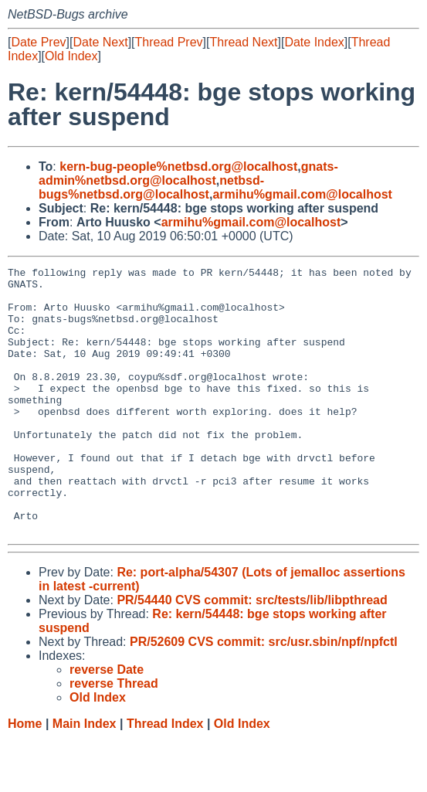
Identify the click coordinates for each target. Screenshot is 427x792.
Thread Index (165, 777)
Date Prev (38, 42)
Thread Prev (169, 42)
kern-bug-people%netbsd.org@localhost (178, 166)
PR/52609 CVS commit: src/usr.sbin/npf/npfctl (264, 695)
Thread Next (243, 42)
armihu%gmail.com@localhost (302, 194)
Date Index (314, 42)
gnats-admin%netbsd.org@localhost (188, 173)
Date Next (100, 42)
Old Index (71, 56)
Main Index (85, 777)
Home (25, 777)
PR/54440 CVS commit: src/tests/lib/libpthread (252, 653)
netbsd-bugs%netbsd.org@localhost (151, 187)
